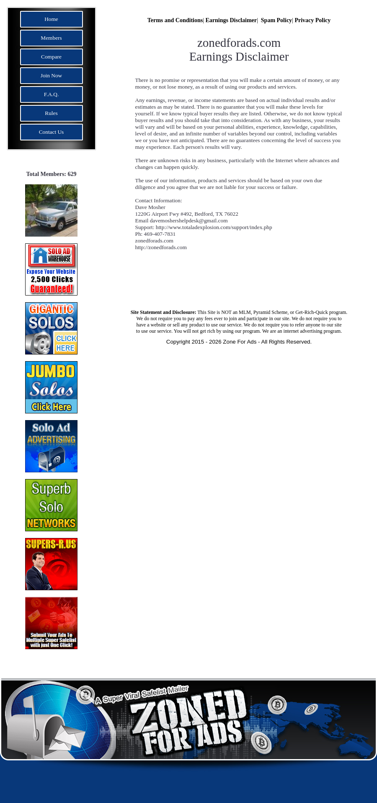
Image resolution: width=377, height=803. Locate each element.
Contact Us (51, 132)
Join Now (51, 75)
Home (51, 19)
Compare (51, 57)
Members (51, 38)
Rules (51, 113)
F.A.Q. (51, 94)
